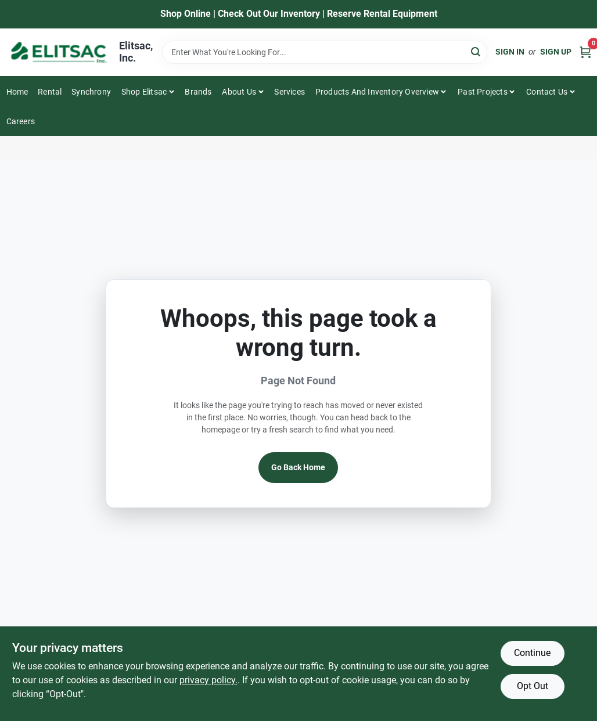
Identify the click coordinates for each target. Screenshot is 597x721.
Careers (20, 121)
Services (289, 91)
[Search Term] (324, 52)
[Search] (476, 51)
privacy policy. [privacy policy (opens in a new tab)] (208, 680)
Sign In (509, 51)
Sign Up (555, 51)
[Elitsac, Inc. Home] (58, 52)
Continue (532, 652)
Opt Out (532, 685)
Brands (198, 91)
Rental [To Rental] (50, 91)
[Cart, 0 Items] (585, 52)
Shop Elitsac (144, 91)
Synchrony (91, 91)
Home (17, 91)
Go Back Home (298, 467)
